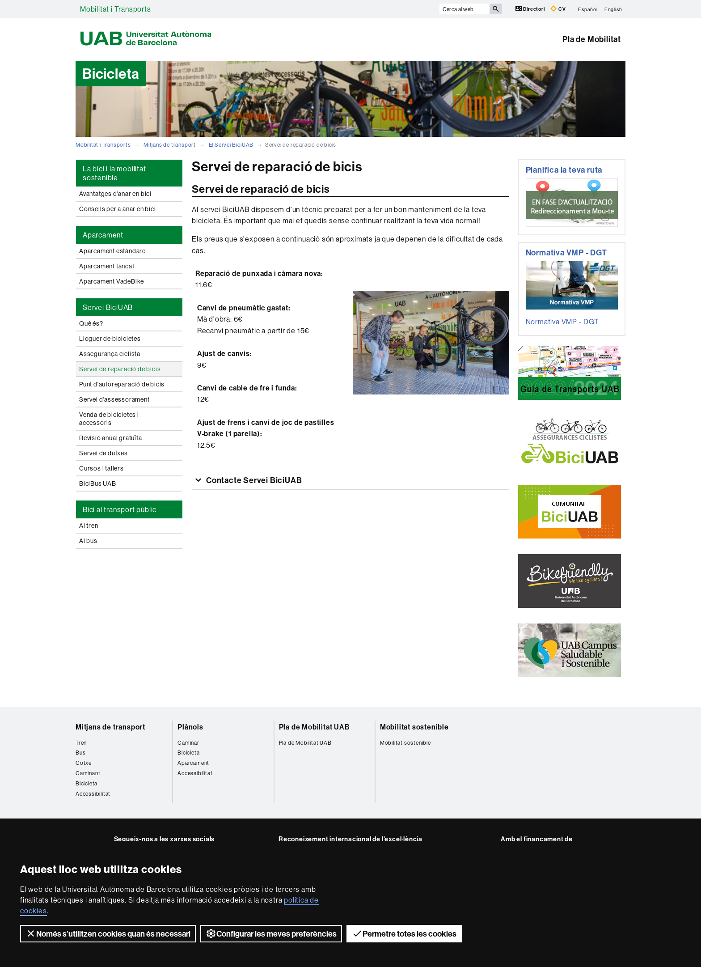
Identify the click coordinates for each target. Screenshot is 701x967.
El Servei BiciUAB (231, 144)
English (613, 9)
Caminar (188, 742)
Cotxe (84, 762)
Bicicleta (86, 783)
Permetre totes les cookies (404, 933)
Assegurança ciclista (109, 354)
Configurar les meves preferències (271, 933)
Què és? (91, 323)
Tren (81, 742)
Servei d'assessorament (114, 399)
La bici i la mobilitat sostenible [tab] (114, 173)
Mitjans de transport (170, 144)
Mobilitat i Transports (115, 8)
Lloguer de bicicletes (110, 339)
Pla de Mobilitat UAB (314, 726)
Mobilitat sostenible (414, 726)
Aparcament (193, 762)
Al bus (88, 541)
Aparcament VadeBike (111, 281)
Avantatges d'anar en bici (115, 194)
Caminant (88, 773)
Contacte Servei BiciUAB (253, 480)
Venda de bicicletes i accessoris (109, 419)
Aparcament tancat (107, 266)
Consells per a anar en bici (117, 209)
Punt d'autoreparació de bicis (122, 384)
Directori (530, 8)
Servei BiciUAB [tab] (108, 307)
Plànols (190, 726)
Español (588, 9)
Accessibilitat (93, 793)
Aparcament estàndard (112, 251)
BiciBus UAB (97, 483)
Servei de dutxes (103, 453)
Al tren (88, 526)
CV (558, 8)
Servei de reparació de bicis (119, 369)
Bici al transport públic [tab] (119, 509)
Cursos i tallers (101, 468)
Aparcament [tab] (103, 234)
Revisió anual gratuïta (110, 438)
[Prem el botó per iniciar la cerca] (496, 9)
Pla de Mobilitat (591, 39)
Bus (80, 752)
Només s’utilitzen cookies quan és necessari (107, 933)
